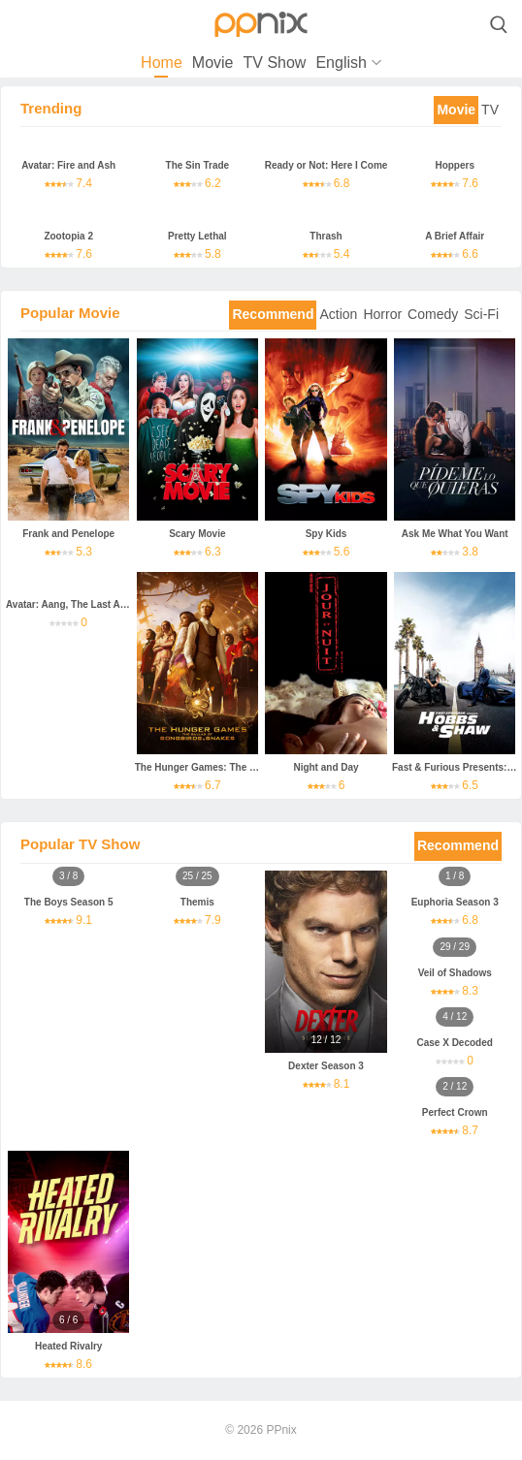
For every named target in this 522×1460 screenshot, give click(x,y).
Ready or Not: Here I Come (326, 165)
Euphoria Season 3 (455, 902)
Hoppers (454, 165)
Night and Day (325, 767)
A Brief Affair (454, 236)
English (340, 62)
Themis (197, 902)
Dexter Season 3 (326, 1066)
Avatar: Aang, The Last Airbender (82, 604)
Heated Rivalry (68, 1346)
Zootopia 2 (68, 236)
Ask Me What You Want (455, 533)
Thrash (326, 236)
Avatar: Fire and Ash (68, 165)
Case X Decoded (455, 1042)
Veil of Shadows (455, 973)
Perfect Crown (455, 1112)
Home (161, 62)
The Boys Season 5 (69, 902)
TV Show (274, 62)
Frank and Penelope (68, 533)
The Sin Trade (198, 165)
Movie (213, 62)
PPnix (281, 1430)
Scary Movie (197, 533)
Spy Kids (326, 533)
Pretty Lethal (197, 236)
